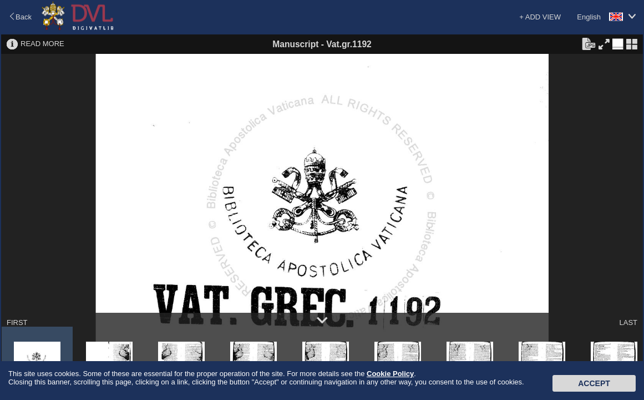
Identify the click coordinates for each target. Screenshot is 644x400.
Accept (594, 383)
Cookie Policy (390, 373)
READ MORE (42, 43)
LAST (628, 322)
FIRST (17, 322)
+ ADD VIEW (540, 17)
